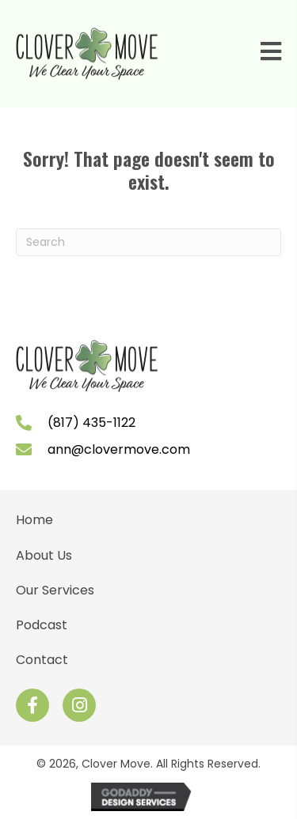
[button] (32, 705)
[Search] (148, 242)
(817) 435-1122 (91, 422)
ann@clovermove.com (119, 449)
